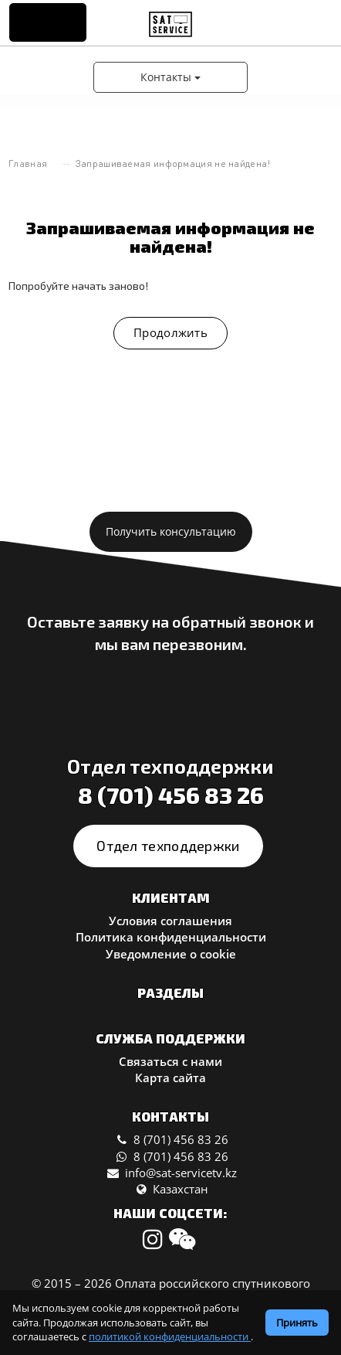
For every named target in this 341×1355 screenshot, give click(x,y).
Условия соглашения (170, 920)
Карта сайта (170, 1077)
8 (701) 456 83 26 (171, 795)
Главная (27, 163)
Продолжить (170, 332)
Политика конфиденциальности (171, 937)
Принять (297, 1322)
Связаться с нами (170, 1061)
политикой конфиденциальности (170, 1336)
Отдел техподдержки (167, 845)
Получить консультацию (171, 531)
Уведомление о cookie (171, 954)
